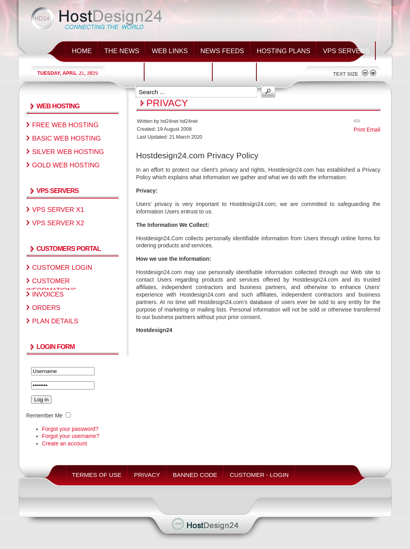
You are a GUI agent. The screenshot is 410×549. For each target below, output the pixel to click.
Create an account (64, 443)
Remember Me (44, 415)
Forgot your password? (70, 429)
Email (373, 129)
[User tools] (357, 121)
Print (359, 129)
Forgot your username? (71, 436)
